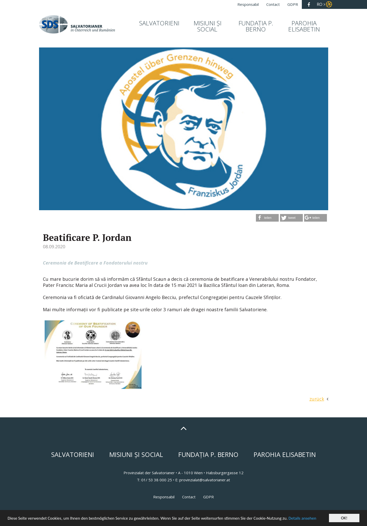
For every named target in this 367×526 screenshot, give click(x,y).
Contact (189, 496)
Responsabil (163, 496)
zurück (316, 399)
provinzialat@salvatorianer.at (204, 479)
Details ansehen (302, 518)
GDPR (208, 496)
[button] (267, 218)
